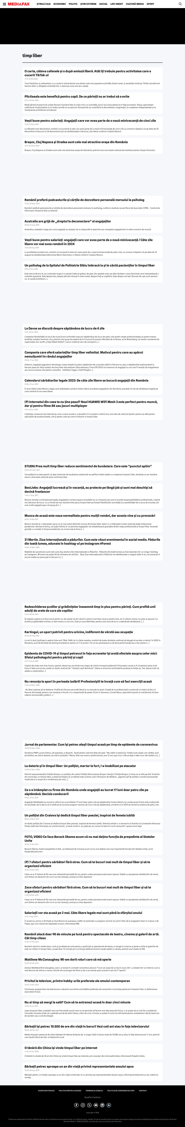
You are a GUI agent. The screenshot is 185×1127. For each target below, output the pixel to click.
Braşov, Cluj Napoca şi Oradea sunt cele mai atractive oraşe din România (76, 142)
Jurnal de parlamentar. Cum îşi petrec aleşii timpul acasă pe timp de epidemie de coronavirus (91, 744)
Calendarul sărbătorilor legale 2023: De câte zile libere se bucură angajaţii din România (86, 380)
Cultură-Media (135, 4)
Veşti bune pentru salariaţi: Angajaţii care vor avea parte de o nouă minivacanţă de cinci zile (90, 120)
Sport (150, 4)
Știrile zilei (44, 4)
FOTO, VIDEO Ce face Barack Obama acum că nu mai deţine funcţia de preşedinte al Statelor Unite (90, 838)
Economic (59, 4)
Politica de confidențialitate (121, 1091)
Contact (143, 1091)
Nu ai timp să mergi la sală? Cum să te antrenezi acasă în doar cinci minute (78, 1002)
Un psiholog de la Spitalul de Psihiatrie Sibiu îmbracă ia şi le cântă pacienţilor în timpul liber (90, 265)
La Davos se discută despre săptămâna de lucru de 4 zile (64, 328)
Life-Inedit (116, 4)
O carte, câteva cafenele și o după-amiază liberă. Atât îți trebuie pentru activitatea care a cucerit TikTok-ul (88, 73)
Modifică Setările (92, 1097)
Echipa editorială (46, 1091)
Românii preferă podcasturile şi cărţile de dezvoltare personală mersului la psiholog (84, 200)
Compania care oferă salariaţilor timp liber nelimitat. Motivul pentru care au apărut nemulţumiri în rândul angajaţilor (84, 354)
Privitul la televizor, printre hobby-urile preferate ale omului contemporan (77, 981)
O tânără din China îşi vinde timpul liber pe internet (61, 1048)
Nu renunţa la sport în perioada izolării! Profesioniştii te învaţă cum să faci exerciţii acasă (88, 681)
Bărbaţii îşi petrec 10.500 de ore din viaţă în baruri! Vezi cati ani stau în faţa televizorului (87, 1026)
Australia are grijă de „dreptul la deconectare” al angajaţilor (68, 221)
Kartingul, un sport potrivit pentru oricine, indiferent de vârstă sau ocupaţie (79, 632)
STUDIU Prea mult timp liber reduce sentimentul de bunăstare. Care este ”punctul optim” (88, 466)
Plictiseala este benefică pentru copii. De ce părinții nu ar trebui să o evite (77, 96)
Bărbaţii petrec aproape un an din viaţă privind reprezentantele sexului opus (79, 1066)
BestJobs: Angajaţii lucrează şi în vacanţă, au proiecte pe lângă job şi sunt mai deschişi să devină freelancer (88, 489)
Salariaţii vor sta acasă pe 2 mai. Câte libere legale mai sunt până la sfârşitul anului (83, 913)
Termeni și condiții (94, 1091)
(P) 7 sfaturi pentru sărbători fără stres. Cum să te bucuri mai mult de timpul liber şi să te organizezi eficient (87, 864)
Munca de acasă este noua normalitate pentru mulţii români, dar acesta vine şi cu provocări (90, 515)
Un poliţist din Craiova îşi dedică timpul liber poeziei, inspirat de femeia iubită (80, 815)
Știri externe (88, 4)
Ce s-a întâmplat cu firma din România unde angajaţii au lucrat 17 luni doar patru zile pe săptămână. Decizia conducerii (86, 792)
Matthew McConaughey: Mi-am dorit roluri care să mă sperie (68, 959)
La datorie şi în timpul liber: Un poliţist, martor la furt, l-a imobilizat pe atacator (80, 766)
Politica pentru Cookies (70, 1091)
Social (103, 4)
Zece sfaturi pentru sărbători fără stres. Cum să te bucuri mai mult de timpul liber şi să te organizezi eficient (88, 889)
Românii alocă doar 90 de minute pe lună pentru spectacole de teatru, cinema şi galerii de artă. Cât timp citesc (92, 936)
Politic (73, 4)
